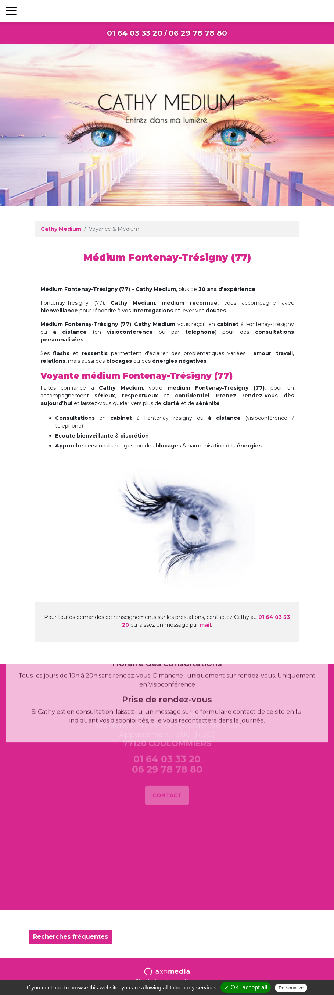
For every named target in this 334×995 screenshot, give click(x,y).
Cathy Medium (61, 229)
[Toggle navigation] (11, 11)
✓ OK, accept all (245, 987)
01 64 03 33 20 (134, 33)
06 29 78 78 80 (198, 33)
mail (205, 625)
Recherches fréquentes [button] (70, 936)
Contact (167, 769)
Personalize (291, 988)
